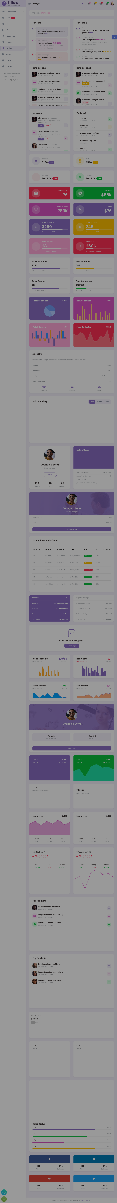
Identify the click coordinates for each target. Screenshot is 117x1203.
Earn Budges (71, 646)
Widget (35, 13)
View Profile (71, 748)
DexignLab (84, 1200)
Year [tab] (107, 402)
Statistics (45, 13)
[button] (95, 3)
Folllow (50, 474)
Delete (47, 125)
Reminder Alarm (71, 529)
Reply (40, 125)
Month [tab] (99, 402)
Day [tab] (92, 402)
